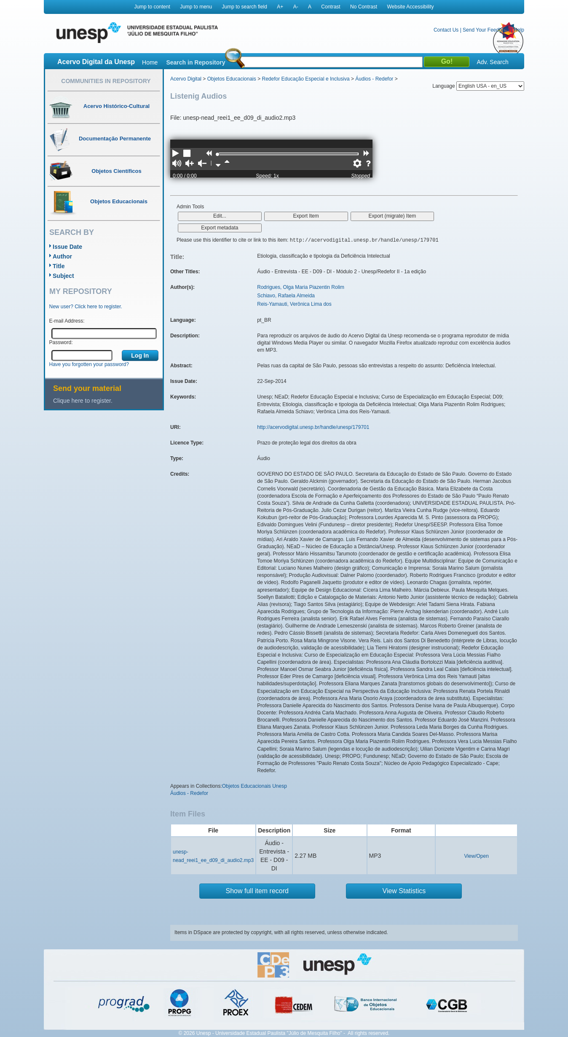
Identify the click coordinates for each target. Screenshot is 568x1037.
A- (295, 7)
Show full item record (257, 890)
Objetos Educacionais (231, 79)
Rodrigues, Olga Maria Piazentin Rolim (300, 287)
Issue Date (67, 246)
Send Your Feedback (486, 30)
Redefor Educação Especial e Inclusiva (305, 79)
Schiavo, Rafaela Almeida (286, 296)
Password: (61, 342)
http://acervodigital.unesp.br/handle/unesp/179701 (313, 427)
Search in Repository (195, 62)
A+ (280, 7)
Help (519, 30)
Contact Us (446, 30)
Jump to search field (244, 7)
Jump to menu (196, 7)
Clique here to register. (83, 400)
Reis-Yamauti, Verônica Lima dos (294, 304)
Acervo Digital (185, 79)
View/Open (476, 856)
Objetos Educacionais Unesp (254, 786)
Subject (63, 275)
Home (150, 62)
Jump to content (152, 7)
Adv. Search (492, 62)
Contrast (330, 7)
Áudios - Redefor (374, 79)
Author (62, 256)
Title (59, 266)
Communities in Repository (105, 81)
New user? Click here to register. (85, 307)
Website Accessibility (410, 7)
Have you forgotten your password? (89, 364)
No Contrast (363, 7)
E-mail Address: (67, 321)
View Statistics (404, 890)
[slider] (217, 154)
